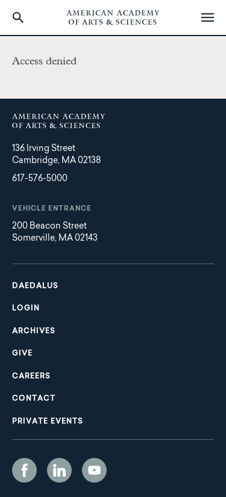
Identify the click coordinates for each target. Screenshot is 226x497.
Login (26, 308)
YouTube (94, 470)
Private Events (47, 421)
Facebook (24, 470)
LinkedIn (59, 470)
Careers (31, 376)
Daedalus (35, 286)
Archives (33, 331)
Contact (33, 399)
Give (22, 353)
